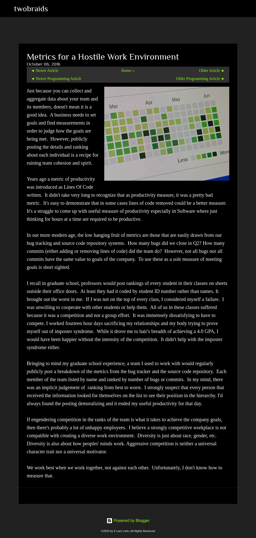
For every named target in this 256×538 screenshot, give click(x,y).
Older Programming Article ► (200, 78)
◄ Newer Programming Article (56, 78)
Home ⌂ (127, 70)
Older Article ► (212, 70)
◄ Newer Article (44, 70)
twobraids (31, 8)
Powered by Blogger (128, 520)
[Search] (55, 9)
